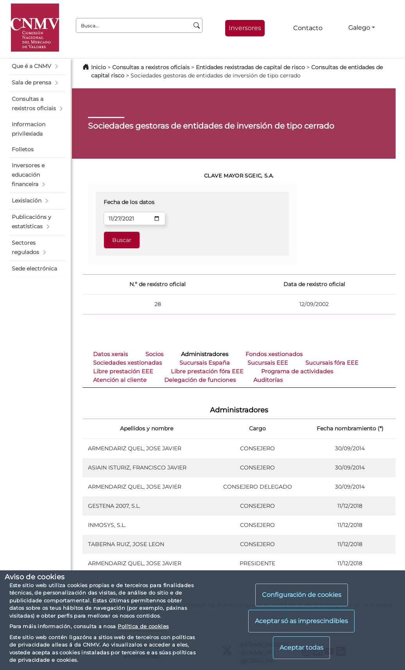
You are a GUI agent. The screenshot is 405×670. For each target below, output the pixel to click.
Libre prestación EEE (123, 371)
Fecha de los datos (129, 202)
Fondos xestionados (274, 354)
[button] (37, 66)
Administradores (204, 354)
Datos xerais (110, 354)
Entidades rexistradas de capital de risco (250, 67)
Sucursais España (204, 362)
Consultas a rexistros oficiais (151, 67)
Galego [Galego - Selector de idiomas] (359, 27)
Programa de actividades (297, 371)
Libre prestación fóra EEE (207, 371)
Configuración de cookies (301, 594)
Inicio (98, 67)
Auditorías (268, 379)
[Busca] (196, 25)
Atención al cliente (120, 379)
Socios (154, 354)
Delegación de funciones (200, 379)
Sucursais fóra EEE (331, 362)
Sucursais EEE (267, 362)
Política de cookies (143, 626)
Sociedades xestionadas (127, 362)
